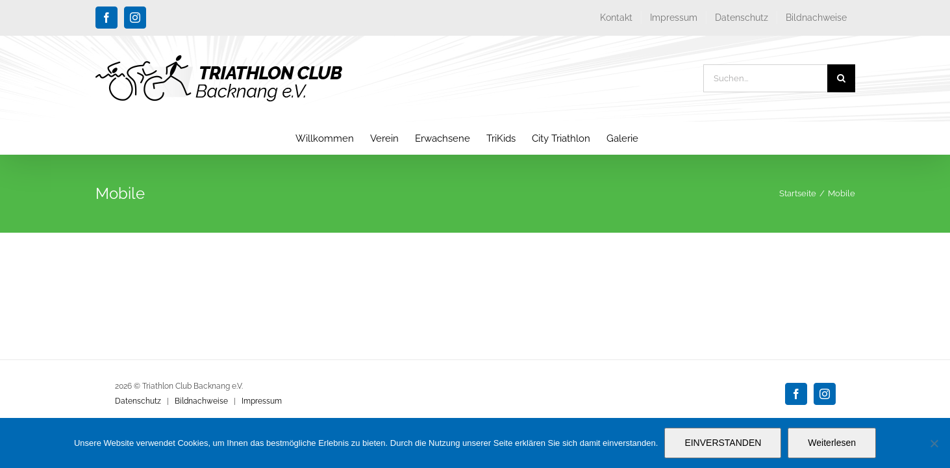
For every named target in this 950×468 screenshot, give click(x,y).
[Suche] (841, 78)
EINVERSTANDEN (722, 442)
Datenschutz (138, 401)
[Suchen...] (765, 78)
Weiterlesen (832, 442)
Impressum (262, 401)
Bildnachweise (201, 401)
